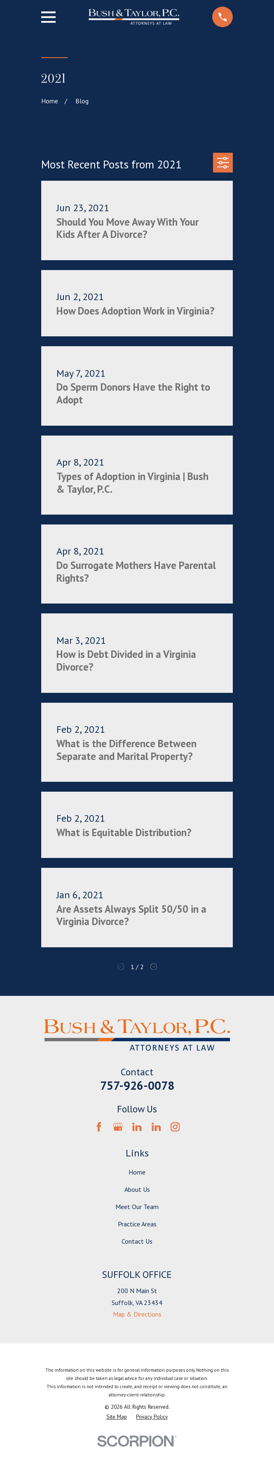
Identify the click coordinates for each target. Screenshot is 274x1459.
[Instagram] (175, 1126)
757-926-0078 (137, 1085)
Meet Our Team (137, 1207)
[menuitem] (116, 1417)
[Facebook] (98, 1126)
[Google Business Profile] (117, 1126)
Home (137, 1172)
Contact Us (137, 1241)
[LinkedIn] (136, 1126)
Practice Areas (137, 1224)
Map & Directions (137, 1314)
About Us (137, 1189)
